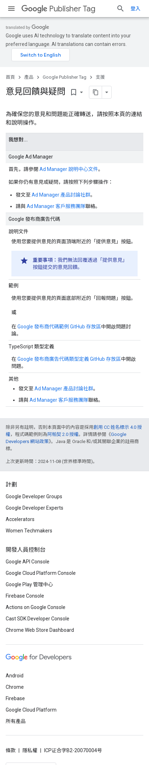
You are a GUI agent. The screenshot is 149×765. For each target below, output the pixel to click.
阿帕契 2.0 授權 (63, 434)
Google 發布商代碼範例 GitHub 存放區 (59, 326)
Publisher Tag (58, 9)
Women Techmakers (29, 531)
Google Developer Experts (34, 508)
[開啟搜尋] (120, 8)
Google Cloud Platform (31, 710)
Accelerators (20, 519)
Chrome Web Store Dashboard (40, 630)
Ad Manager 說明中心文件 (68, 169)
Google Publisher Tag (64, 77)
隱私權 (29, 750)
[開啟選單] (11, 8)
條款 (11, 750)
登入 (135, 8)
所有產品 (16, 721)
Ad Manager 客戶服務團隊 (56, 206)
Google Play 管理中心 (29, 584)
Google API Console (27, 561)
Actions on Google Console (35, 607)
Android (14, 675)
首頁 (10, 77)
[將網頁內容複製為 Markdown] (95, 92)
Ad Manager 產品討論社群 (61, 195)
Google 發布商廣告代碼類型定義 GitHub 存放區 (69, 359)
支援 (100, 77)
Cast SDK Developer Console (37, 618)
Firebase (15, 698)
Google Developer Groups (34, 496)
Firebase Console (25, 596)
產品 (28, 77)
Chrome (15, 687)
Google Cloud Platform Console (41, 573)
